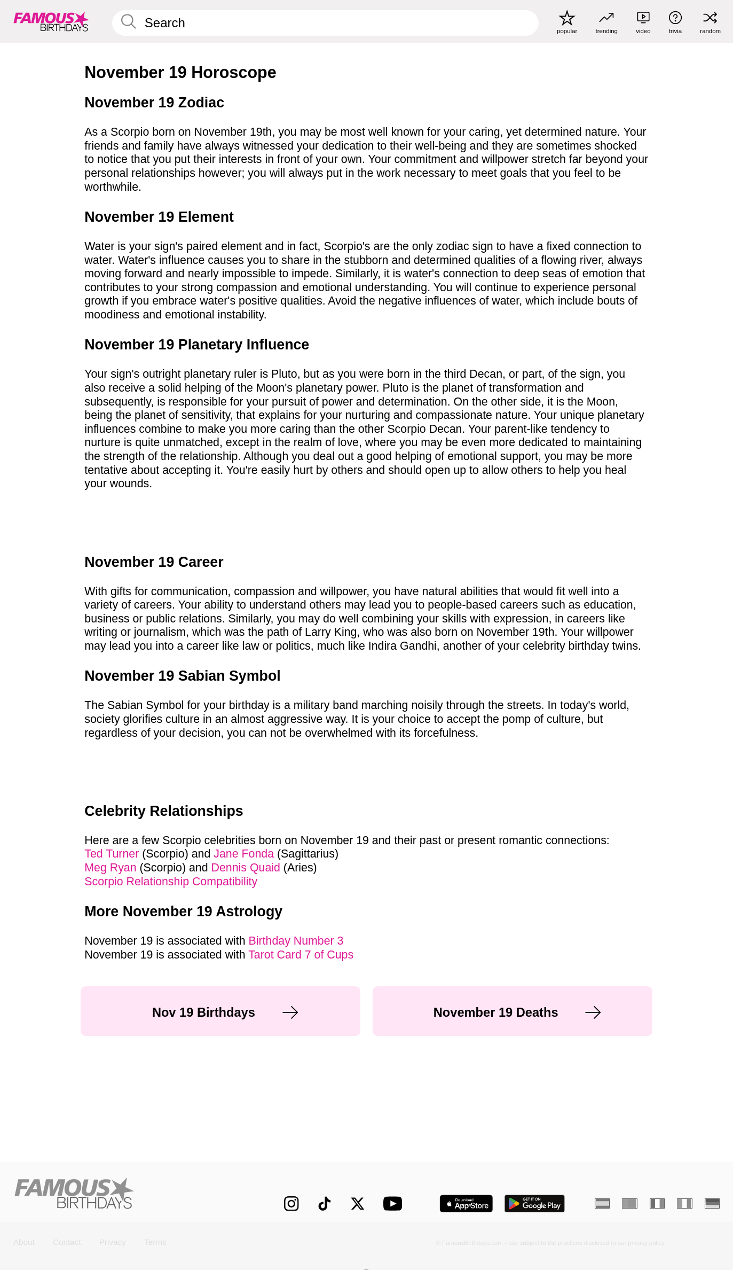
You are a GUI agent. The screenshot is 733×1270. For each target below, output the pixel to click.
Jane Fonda (245, 853)
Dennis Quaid (247, 867)
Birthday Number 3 (296, 940)
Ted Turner (113, 853)
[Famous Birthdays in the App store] (466, 1203)
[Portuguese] (629, 1203)
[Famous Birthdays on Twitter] (357, 1203)
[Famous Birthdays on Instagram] (291, 1203)
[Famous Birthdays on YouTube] (395, 1203)
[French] (657, 1203)
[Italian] (684, 1203)
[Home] (127, 1195)
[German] (712, 1203)
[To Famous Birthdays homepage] (51, 21)
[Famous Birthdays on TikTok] (324, 1203)
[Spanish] (602, 1203)
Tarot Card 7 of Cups (300, 954)
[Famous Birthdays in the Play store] (535, 1203)
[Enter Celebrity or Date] (325, 23)
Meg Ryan (111, 867)
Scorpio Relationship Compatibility (170, 881)
